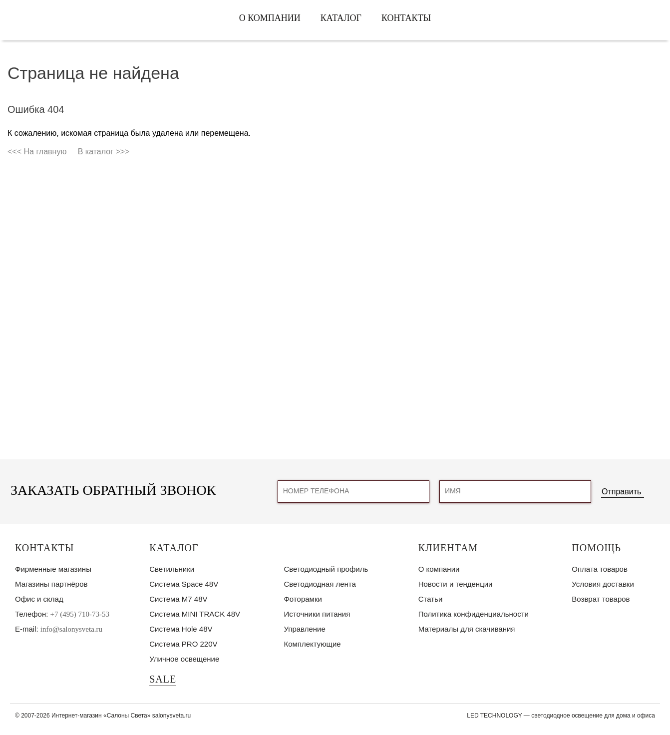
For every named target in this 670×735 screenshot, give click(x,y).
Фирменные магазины (53, 569)
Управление (304, 629)
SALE (162, 679)
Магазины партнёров (51, 584)
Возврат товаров (601, 599)
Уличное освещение (184, 659)
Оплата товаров (600, 569)
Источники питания (317, 614)
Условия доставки (603, 584)
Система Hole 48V (180, 629)
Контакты (406, 18)
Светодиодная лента (319, 584)
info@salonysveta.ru (71, 629)
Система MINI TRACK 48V (194, 614)
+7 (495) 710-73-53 (79, 614)
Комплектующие (312, 644)
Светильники (171, 569)
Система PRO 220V (183, 644)
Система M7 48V (178, 599)
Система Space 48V (183, 584)
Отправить (621, 491)
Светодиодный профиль (326, 569)
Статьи (430, 599)
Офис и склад (39, 599)
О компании (270, 18)
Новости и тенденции (455, 584)
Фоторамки (303, 599)
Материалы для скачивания (466, 629)
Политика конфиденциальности (473, 614)
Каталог (341, 18)
